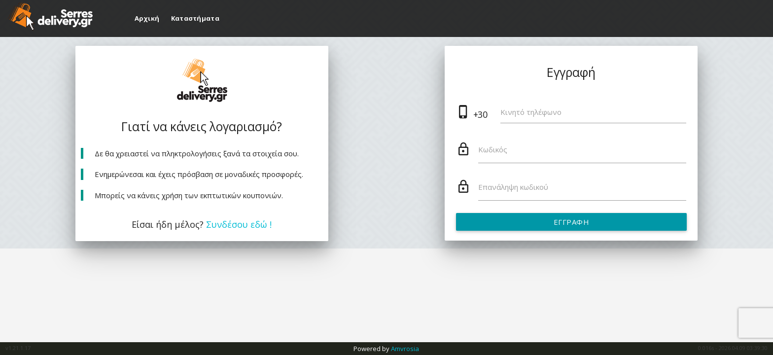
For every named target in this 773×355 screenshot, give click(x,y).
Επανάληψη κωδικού (513, 187)
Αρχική (148, 18)
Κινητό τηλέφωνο (531, 112)
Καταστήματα (195, 18)
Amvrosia (405, 348)
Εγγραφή (571, 222)
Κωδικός (492, 149)
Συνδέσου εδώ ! (239, 224)
